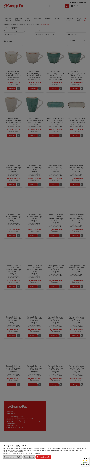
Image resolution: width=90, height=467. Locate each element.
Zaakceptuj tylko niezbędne (12, 457)
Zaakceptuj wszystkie (43, 457)
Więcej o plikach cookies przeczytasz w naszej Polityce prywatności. (22, 453)
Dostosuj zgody (29, 457)
